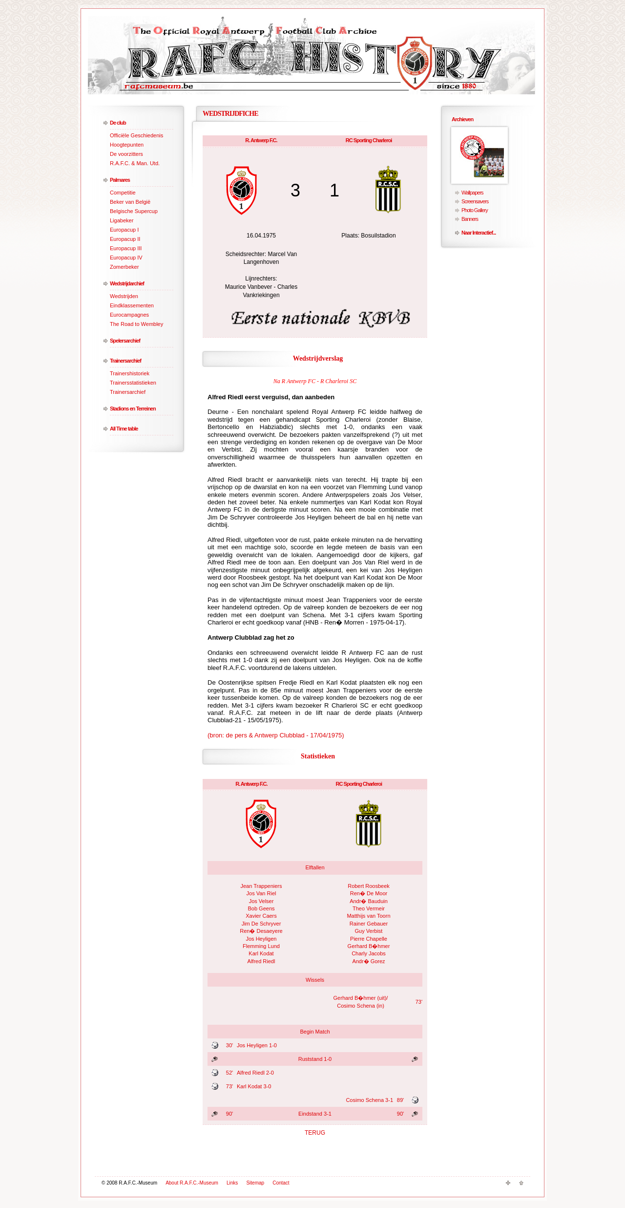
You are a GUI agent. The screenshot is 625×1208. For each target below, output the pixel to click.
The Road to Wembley (136, 324)
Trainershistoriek (129, 373)
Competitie (123, 192)
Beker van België (130, 202)
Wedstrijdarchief (127, 283)
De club (118, 123)
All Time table (124, 428)
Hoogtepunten (127, 145)
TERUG (315, 1132)
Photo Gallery (474, 210)
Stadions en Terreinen (133, 408)
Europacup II (125, 239)
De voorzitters (126, 154)
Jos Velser (261, 901)
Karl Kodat (261, 953)
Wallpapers (472, 192)
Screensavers (474, 201)
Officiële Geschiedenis (136, 135)
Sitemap (255, 1183)
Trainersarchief (125, 361)
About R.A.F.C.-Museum (192, 1183)
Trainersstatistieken (133, 383)
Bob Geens (261, 908)
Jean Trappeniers (261, 886)
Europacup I (124, 230)
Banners (469, 219)
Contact (280, 1183)
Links (232, 1183)
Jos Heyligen (261, 939)
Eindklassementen (132, 305)
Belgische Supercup (134, 211)
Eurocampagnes (129, 315)
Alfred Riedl (261, 961)
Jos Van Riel (261, 893)
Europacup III (126, 248)
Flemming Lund (261, 946)
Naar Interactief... (478, 233)
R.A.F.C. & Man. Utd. (135, 163)
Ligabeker (121, 220)
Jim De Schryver (261, 924)
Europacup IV (126, 257)
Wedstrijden (124, 296)
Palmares (120, 180)
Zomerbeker (124, 267)
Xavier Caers (261, 916)
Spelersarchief (125, 341)
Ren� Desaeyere (261, 931)
